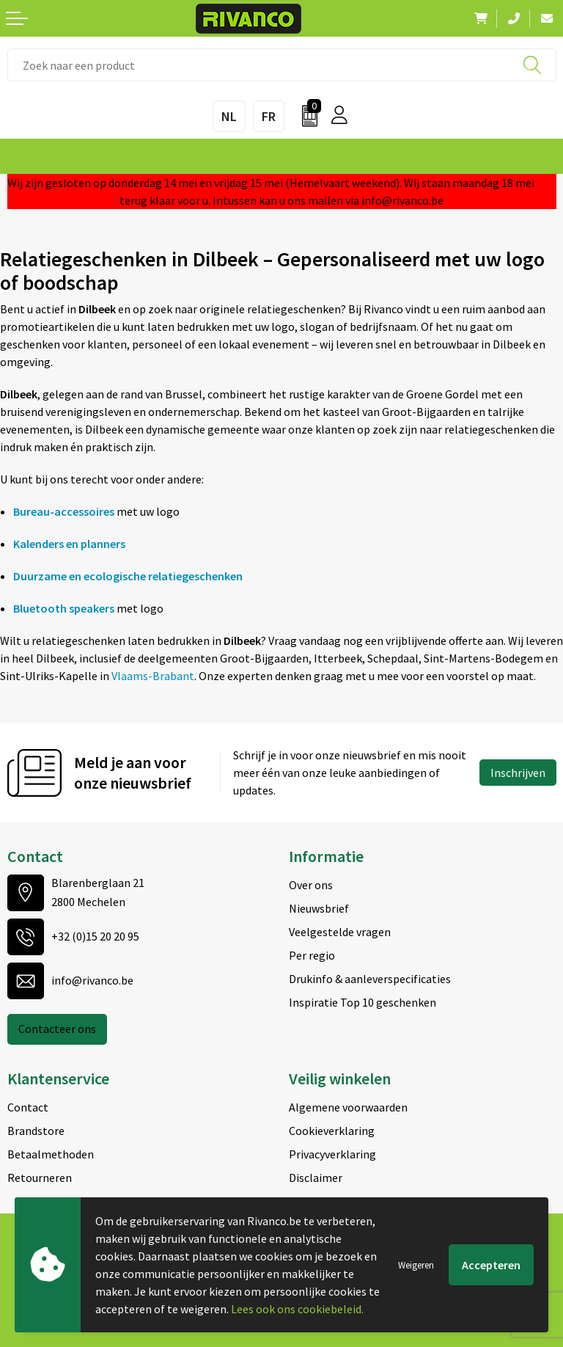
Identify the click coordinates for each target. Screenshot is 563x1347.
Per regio (312, 955)
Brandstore (36, 1130)
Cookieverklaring (332, 1130)
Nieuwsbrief (319, 908)
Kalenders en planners (69, 543)
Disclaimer (315, 1177)
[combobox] (281, 64)
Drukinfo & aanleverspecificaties (370, 978)
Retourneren (39, 1177)
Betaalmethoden (50, 1154)
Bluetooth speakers (63, 608)
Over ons (311, 884)
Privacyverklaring (332, 1154)
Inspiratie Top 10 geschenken (362, 1002)
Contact (27, 1107)
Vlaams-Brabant (152, 675)
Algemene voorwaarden (348, 1107)
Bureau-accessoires (63, 511)
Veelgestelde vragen (340, 931)
